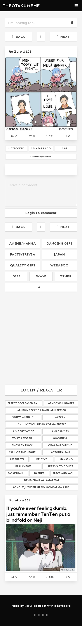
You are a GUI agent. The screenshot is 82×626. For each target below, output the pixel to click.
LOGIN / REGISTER (41, 390)
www (41, 276)
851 (50, 136)
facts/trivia (22, 254)
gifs (16, 276)
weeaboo (59, 265)
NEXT (63, 37)
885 (50, 577)
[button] (76, 5)
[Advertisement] (41, 338)
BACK (18, 37)
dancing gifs (59, 243)
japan (59, 254)
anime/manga (22, 243)
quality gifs (22, 265)
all (41, 287)
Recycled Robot (35, 605)
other (65, 276)
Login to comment (41, 213)
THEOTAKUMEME (21, 5)
